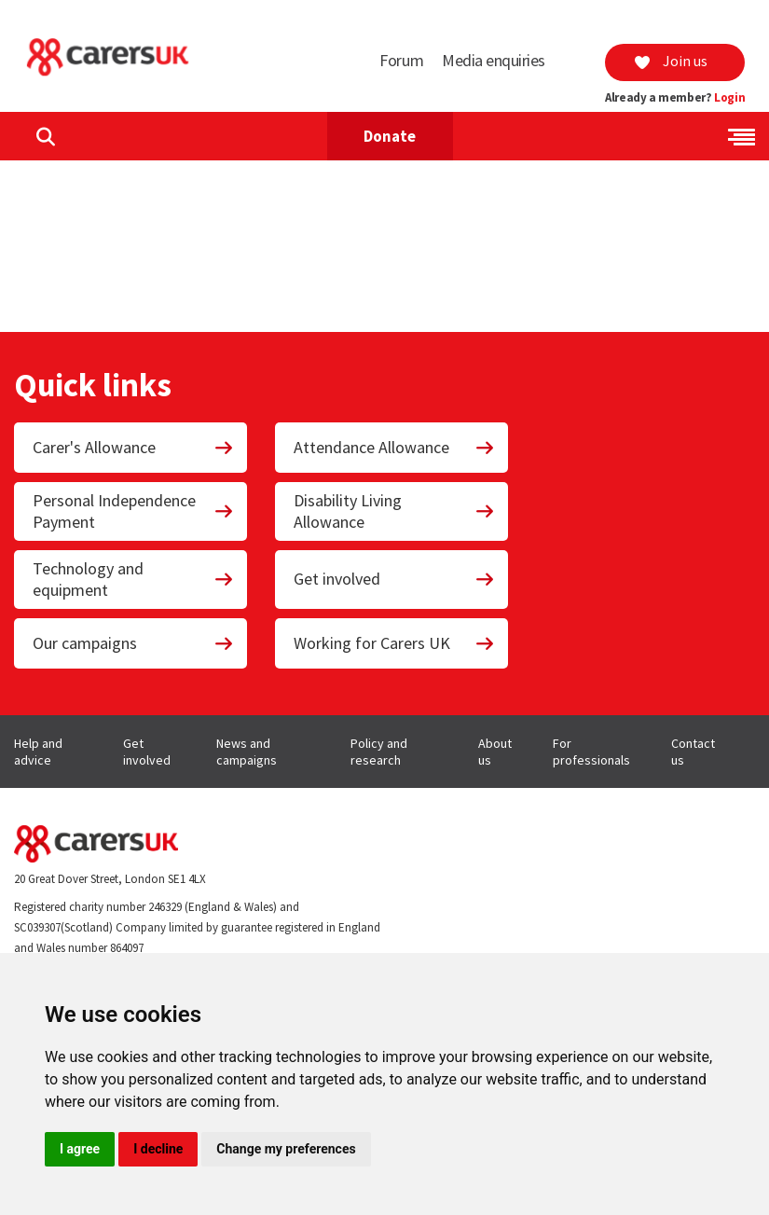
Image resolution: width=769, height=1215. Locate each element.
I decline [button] (158, 1148)
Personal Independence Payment (133, 511)
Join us (670, 60)
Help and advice (38, 751)
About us (495, 751)
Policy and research (378, 751)
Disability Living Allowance (394, 511)
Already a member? (675, 97)
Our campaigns (133, 643)
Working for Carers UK (394, 643)
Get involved (394, 578)
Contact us (693, 751)
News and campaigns (246, 751)
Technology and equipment (133, 579)
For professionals (591, 751)
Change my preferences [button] (285, 1148)
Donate (390, 136)
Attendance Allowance (394, 447)
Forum (401, 60)
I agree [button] (80, 1148)
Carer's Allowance (133, 447)
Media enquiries (493, 60)
